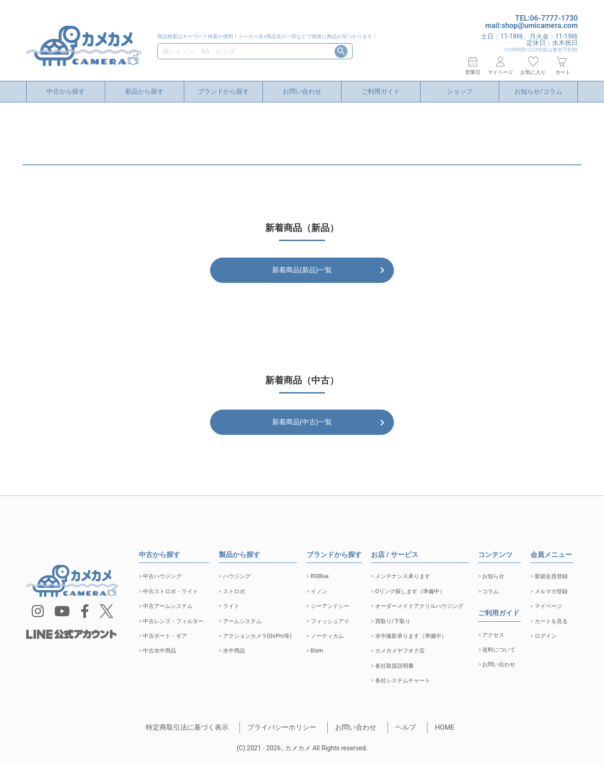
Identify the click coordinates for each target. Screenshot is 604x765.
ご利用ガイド (380, 91)
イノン (319, 591)
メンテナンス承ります (402, 576)
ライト (231, 606)
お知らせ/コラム (538, 91)
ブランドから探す (223, 91)
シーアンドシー (330, 606)
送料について (498, 650)
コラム (490, 591)
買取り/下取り (392, 621)
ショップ (460, 91)
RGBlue (320, 576)
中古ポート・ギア (165, 636)
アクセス (493, 635)
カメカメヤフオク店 (400, 650)
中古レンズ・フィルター (173, 621)
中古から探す (65, 91)
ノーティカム (327, 636)
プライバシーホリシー (281, 727)
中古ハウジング (162, 576)
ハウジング (237, 576)
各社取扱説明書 (394, 666)
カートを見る (551, 621)
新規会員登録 (551, 576)
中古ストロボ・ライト (170, 591)
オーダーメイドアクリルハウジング (419, 606)
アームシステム (242, 621)
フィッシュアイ (330, 621)
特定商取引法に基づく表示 (187, 727)
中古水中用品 (159, 650)
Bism (317, 650)
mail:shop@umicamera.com (531, 25)
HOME (445, 727)
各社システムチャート (402, 680)
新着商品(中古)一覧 (302, 427)
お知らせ (493, 576)
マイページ (548, 606)
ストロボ (234, 591)
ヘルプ (405, 727)
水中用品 (234, 650)
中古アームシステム (168, 606)
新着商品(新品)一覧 (302, 270)
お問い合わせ (302, 91)
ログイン (546, 636)
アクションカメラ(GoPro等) (257, 636)
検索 (341, 51)
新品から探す (144, 91)
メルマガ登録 (551, 591)
